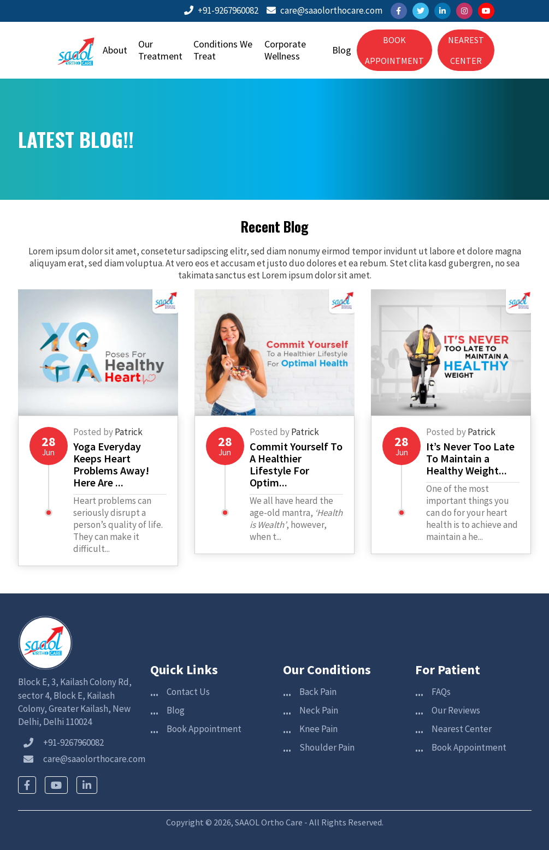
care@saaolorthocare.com (324, 10)
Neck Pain (318, 710)
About (115, 50)
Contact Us (188, 692)
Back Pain (318, 692)
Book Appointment (204, 729)
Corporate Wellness (285, 50)
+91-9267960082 (221, 10)
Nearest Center (462, 729)
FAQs (441, 692)
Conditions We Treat (222, 50)
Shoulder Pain (327, 747)
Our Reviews (456, 710)
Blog (341, 50)
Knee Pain (318, 729)
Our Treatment (160, 50)
